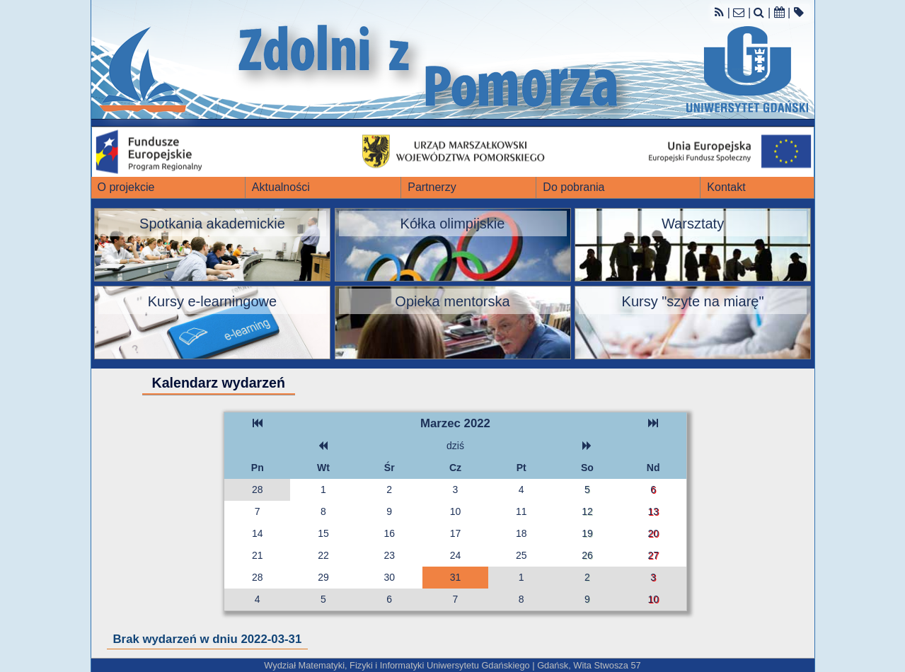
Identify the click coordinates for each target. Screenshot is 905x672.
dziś (455, 445)
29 (323, 577)
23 (389, 555)
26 (587, 555)
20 (653, 533)
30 (389, 577)
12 (587, 511)
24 (455, 555)
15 (323, 533)
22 (323, 555)
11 (521, 511)
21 (257, 555)
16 (389, 533)
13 (653, 511)
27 (653, 555)
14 (257, 533)
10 (455, 511)
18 (521, 533)
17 (455, 533)
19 (587, 533)
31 (455, 577)
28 (257, 489)
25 (521, 555)
